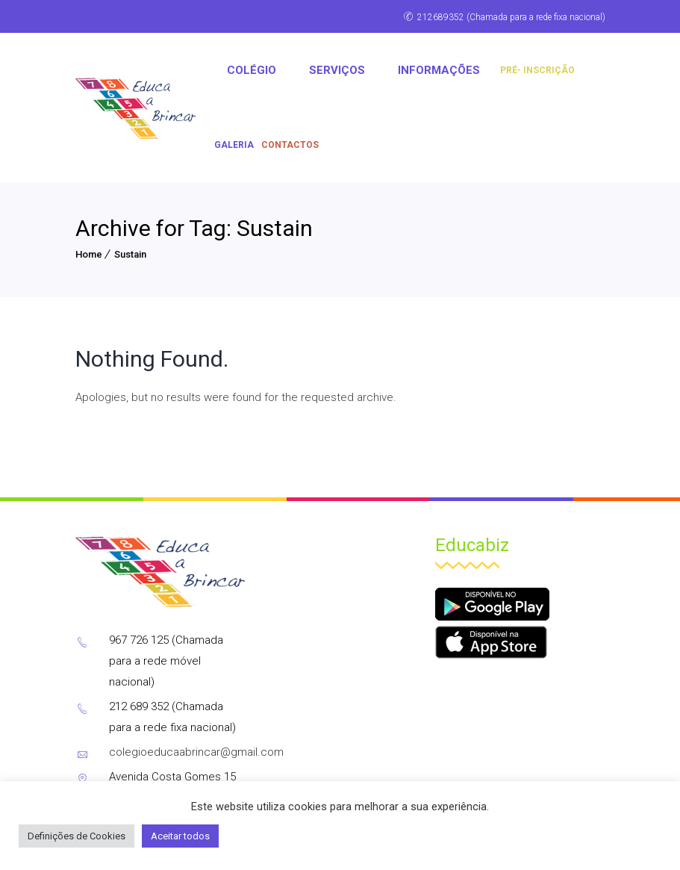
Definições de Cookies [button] (76, 836)
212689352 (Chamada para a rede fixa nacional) (511, 17)
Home (88, 254)
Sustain (130, 254)
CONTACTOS (290, 145)
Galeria (234, 145)
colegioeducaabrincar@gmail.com (196, 752)
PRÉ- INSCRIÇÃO (537, 70)
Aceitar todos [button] (180, 836)
